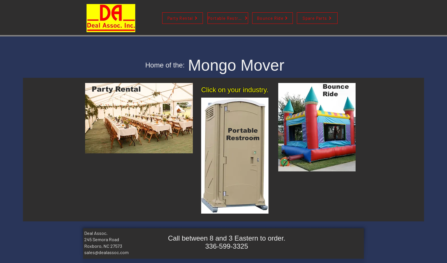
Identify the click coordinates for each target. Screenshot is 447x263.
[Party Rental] (182, 18)
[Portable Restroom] (227, 18)
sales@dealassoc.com (106, 252)
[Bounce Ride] (272, 18)
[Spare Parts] (317, 18)
